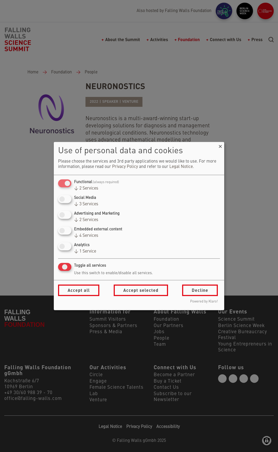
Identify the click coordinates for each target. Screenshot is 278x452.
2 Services (86, 188)
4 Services (86, 235)
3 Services (86, 204)
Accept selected (140, 290)
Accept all (79, 290)
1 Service (85, 251)
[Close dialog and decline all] (220, 145)
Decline (200, 290)
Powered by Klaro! (204, 301)
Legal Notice (181, 167)
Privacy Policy (125, 167)
